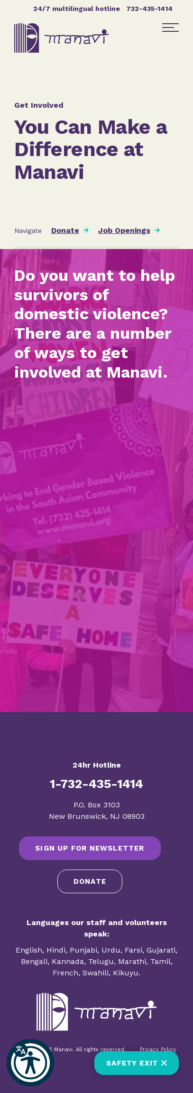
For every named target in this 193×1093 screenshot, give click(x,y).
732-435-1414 (149, 8)
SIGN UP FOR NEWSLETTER (89, 848)
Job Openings (124, 230)
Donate (65, 230)
